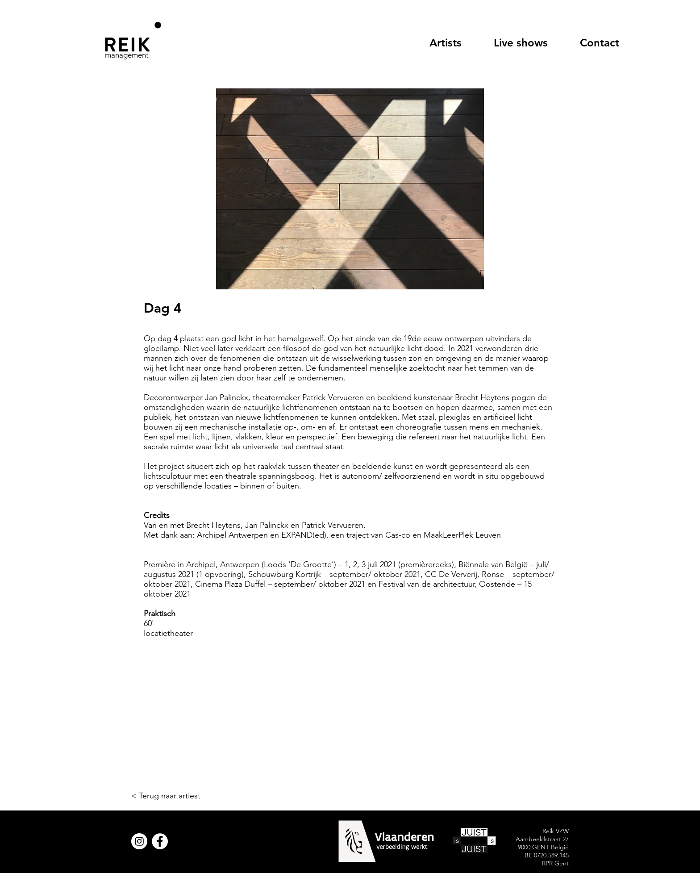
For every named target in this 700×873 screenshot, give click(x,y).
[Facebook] (160, 841)
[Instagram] (139, 841)
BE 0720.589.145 (547, 855)
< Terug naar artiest (165, 796)
